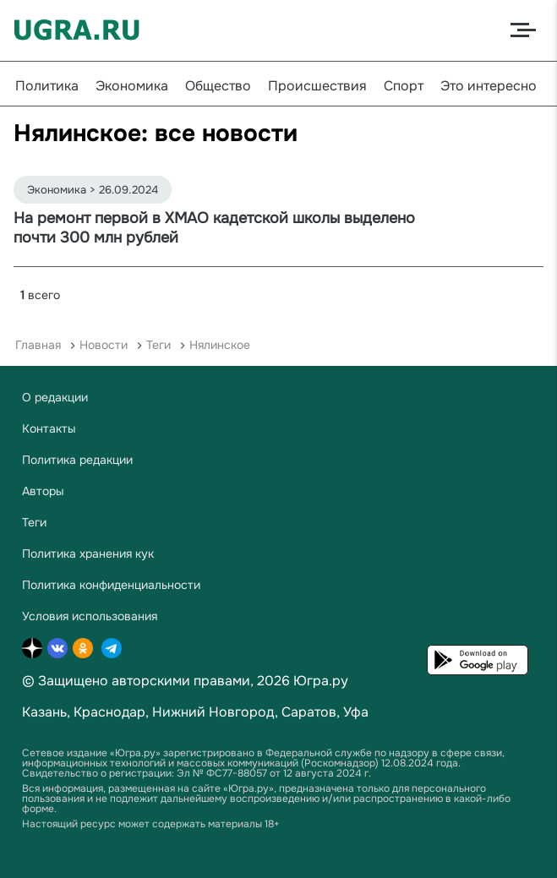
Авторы (43, 491)
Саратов (308, 712)
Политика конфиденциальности (111, 584)
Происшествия (317, 86)
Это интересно (488, 86)
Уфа (356, 712)
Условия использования (89, 616)
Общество (218, 86)
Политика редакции (77, 459)
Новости (103, 344)
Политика (47, 86)
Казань (44, 712)
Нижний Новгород (213, 712)
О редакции (55, 397)
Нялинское (219, 344)
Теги (158, 344)
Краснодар (109, 712)
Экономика (132, 86)
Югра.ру (320, 681)
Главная (38, 344)
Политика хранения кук (88, 553)
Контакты (49, 428)
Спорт (403, 86)
